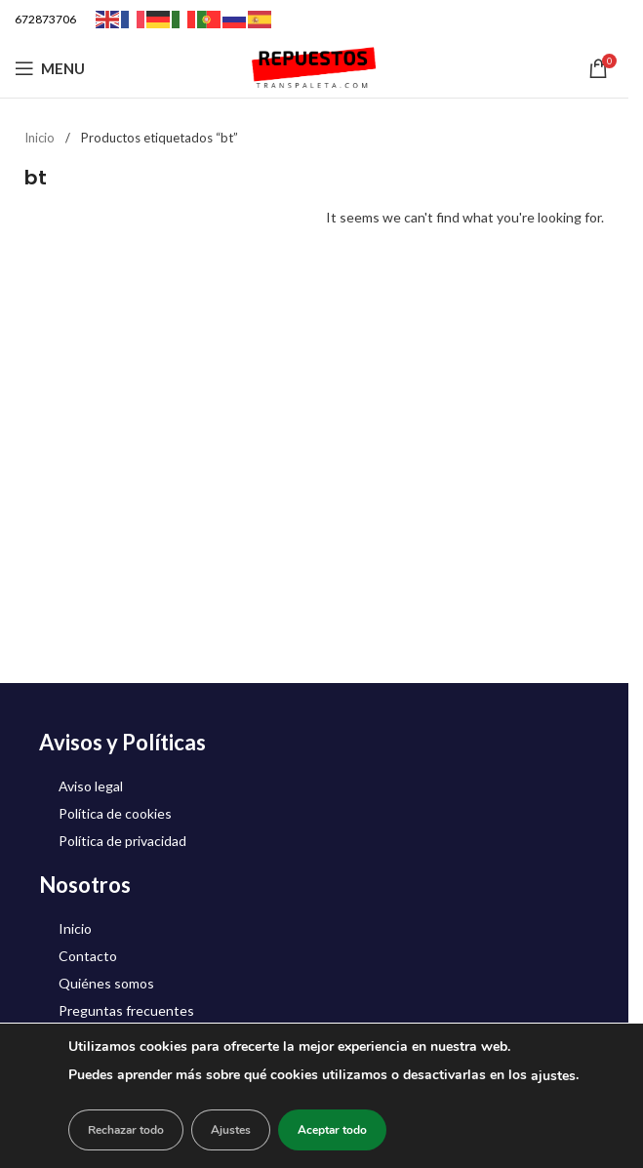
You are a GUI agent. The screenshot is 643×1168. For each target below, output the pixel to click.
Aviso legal (91, 786)
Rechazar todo (126, 1130)
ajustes (553, 1076)
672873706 (45, 19)
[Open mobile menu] (50, 68)
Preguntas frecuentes (126, 1010)
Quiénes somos (106, 983)
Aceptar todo (332, 1130)
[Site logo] (314, 67)
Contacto (88, 955)
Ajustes (231, 1130)
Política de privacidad (122, 840)
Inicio (41, 137)
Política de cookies (115, 813)
